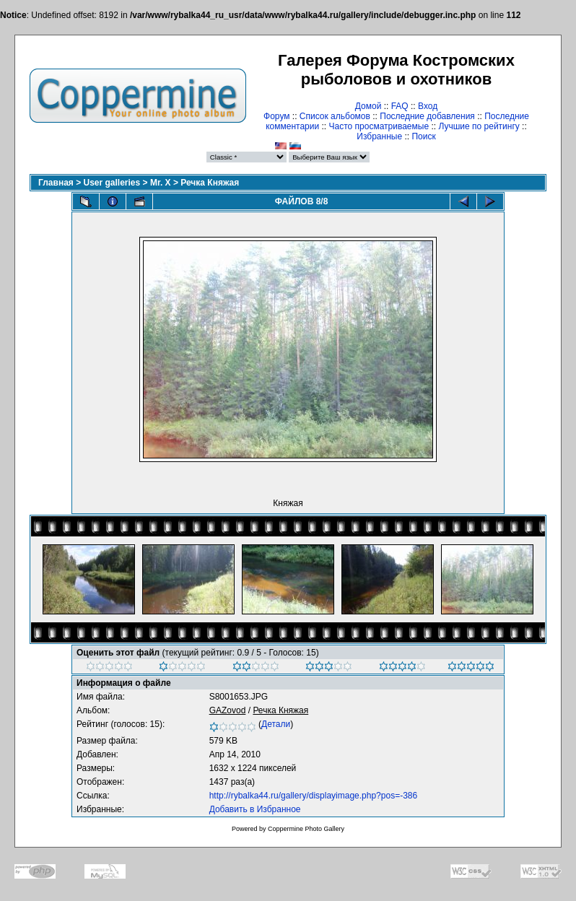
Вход (427, 106)
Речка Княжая (209, 183)
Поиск (423, 136)
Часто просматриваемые (379, 126)
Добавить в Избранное (255, 809)
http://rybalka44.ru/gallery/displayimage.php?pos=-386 (313, 796)
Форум (276, 116)
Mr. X (160, 183)
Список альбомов (335, 116)
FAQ (400, 106)
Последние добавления (427, 116)
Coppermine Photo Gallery (306, 828)
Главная (56, 183)
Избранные (379, 136)
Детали (275, 724)
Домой (368, 106)
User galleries (112, 183)
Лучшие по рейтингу (478, 126)
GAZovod (227, 710)
